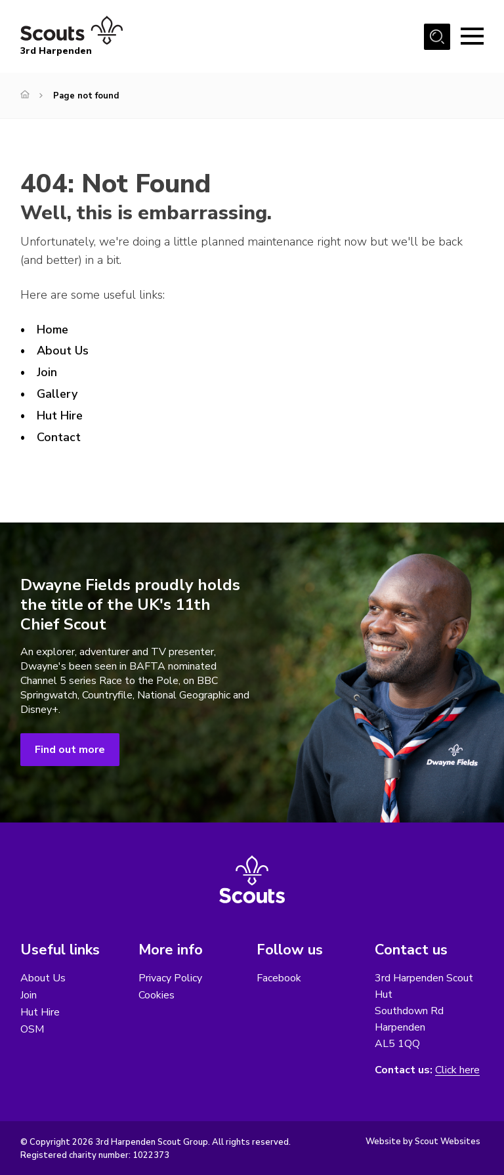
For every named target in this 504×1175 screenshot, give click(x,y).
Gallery (57, 394)
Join (47, 372)
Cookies (156, 995)
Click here (457, 1070)
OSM (32, 1029)
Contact (59, 437)
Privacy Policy (170, 978)
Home (52, 329)
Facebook (279, 978)
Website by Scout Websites (423, 1141)
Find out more (70, 749)
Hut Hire (60, 415)
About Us (63, 350)
